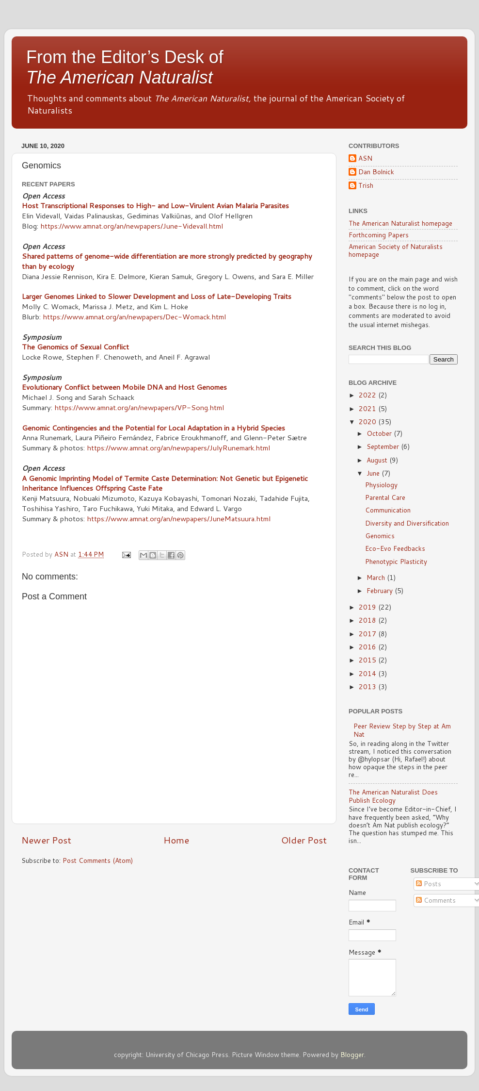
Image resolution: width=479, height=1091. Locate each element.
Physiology (381, 484)
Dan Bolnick (376, 172)
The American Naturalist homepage (400, 223)
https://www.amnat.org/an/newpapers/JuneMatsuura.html (179, 518)
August (378, 459)
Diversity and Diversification (407, 523)
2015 (368, 659)
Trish (365, 186)
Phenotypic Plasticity (396, 561)
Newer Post (46, 839)
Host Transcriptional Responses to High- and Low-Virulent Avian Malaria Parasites (155, 205)
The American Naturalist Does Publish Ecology (393, 795)
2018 (368, 620)
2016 (368, 646)
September (384, 446)
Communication (388, 509)
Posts (428, 883)
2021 (368, 408)
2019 (368, 607)
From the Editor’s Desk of (125, 67)
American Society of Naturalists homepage (396, 250)
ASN (365, 158)
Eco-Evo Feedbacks (395, 548)
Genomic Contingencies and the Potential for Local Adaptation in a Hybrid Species (153, 428)
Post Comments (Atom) (98, 860)
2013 (368, 686)
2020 (368, 421)
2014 (368, 673)
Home (176, 839)
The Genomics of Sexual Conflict (75, 347)
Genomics (380, 535)
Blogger (352, 1054)
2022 (368, 394)
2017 (368, 633)
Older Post (304, 839)
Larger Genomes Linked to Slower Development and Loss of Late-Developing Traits (156, 296)
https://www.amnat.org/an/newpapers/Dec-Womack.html (134, 317)
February (381, 590)
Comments (436, 900)
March (377, 577)
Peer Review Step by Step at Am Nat (402, 729)
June (374, 473)
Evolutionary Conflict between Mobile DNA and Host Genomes (124, 387)
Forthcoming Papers (379, 234)
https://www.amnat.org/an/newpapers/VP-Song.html (139, 407)
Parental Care (385, 497)
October (380, 433)
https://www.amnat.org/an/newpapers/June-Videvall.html (131, 226)
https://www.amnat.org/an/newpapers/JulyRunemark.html (178, 448)
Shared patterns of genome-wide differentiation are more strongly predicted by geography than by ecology (167, 261)
